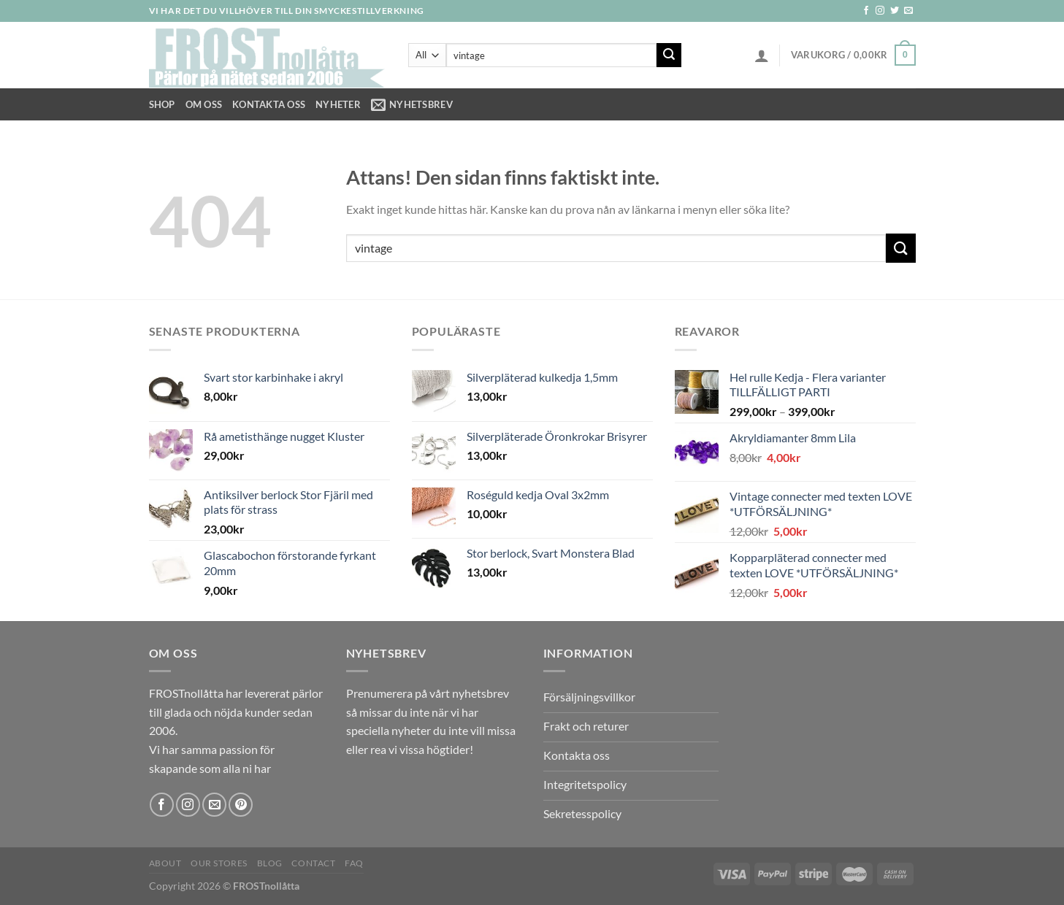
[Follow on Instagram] (880, 11)
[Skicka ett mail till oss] (908, 11)
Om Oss (204, 104)
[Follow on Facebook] (866, 11)
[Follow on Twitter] (894, 11)
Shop (162, 104)
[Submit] (669, 55)
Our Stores (219, 863)
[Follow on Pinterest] (241, 805)
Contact (313, 863)
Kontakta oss (268, 104)
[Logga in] (761, 55)
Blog (270, 863)
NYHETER (338, 104)
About (165, 863)
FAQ (354, 863)
